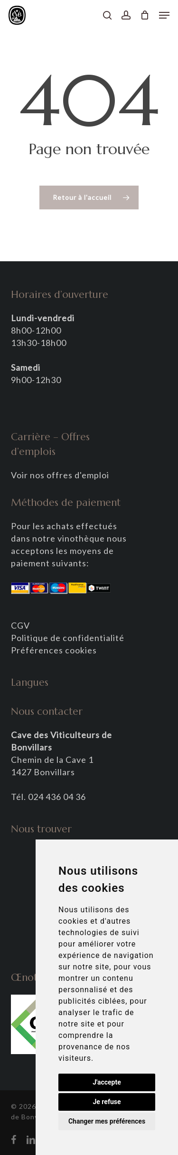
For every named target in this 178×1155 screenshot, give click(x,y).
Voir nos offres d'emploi (60, 475)
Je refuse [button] (107, 1102)
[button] (164, 15)
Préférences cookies (54, 650)
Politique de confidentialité (67, 637)
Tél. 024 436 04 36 (48, 796)
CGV (20, 625)
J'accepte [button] (107, 1082)
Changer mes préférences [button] (106, 1121)
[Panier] (145, 15)
